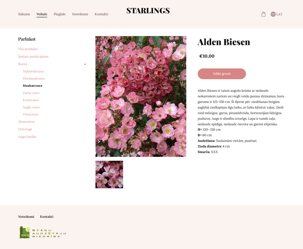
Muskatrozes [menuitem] (32, 85)
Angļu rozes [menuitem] (31, 107)
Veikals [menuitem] (42, 14)
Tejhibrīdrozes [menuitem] (33, 71)
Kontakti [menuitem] (101, 14)
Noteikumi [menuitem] (80, 14)
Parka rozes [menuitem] (31, 93)
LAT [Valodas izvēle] (277, 14)
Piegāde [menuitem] (60, 14)
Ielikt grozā (222, 74)
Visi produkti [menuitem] (28, 49)
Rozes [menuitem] (22, 64)
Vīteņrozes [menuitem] (30, 114)
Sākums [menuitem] (24, 14)
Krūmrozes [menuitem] (31, 100)
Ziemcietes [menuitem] (26, 121)
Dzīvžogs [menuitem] (25, 129)
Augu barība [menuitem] (27, 137)
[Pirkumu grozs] (263, 14)
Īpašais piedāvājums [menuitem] (33, 56)
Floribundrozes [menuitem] (34, 78)
